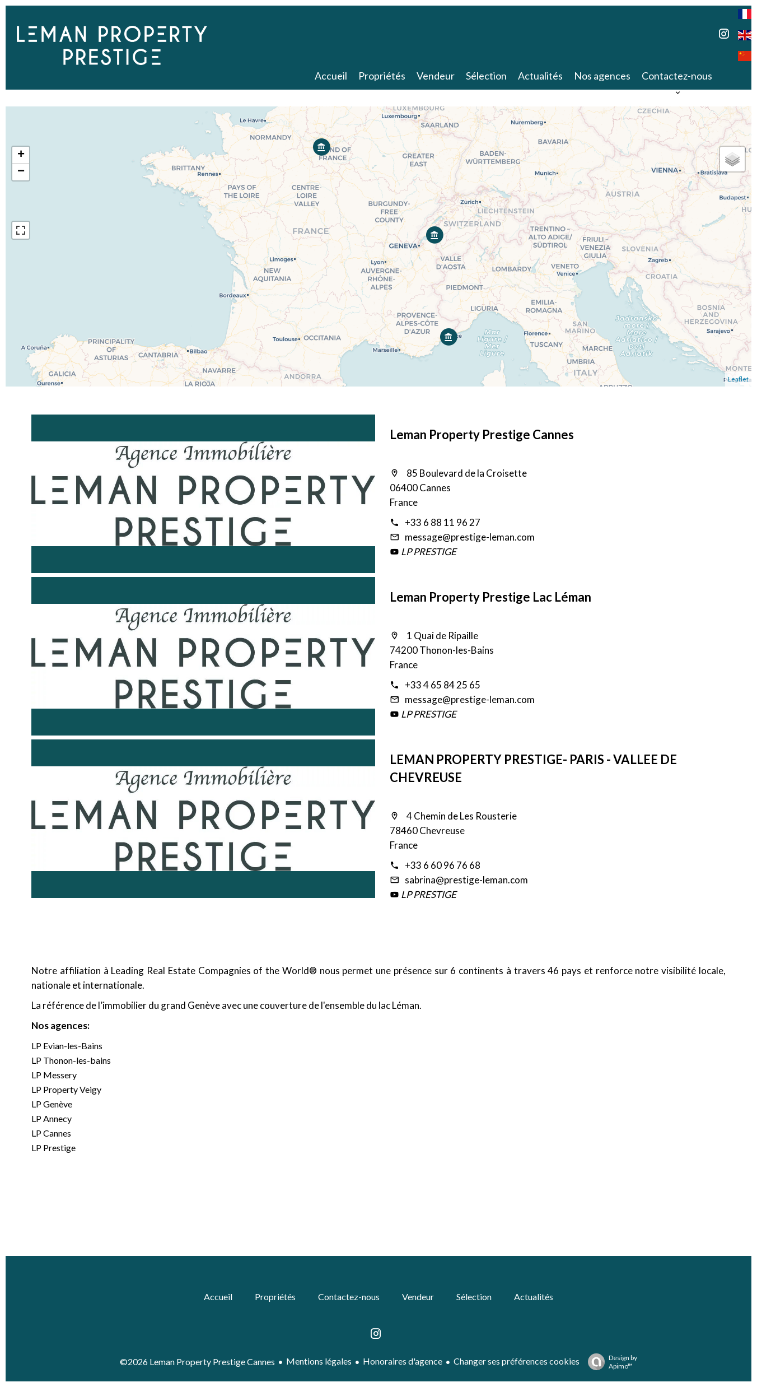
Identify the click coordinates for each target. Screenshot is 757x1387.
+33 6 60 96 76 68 (442, 865)
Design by (609, 1361)
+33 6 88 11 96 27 (442, 522)
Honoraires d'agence (402, 1361)
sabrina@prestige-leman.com (466, 880)
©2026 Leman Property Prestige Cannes (197, 1361)
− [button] (21, 172)
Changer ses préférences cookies (517, 1361)
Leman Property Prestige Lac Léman (490, 596)
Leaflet (738, 379)
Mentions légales (319, 1361)
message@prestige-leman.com (470, 537)
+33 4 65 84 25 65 (442, 685)
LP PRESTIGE (427, 551)
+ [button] (21, 155)
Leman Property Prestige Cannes (482, 434)
